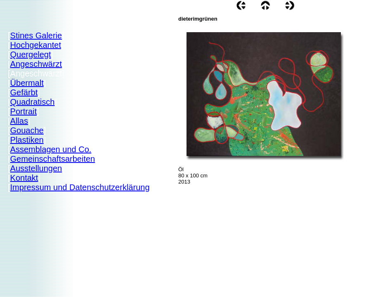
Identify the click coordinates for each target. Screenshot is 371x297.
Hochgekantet (35, 45)
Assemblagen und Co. (51, 149)
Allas (19, 120)
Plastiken (27, 139)
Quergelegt (30, 54)
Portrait (23, 111)
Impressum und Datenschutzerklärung (80, 187)
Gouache (27, 130)
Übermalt (27, 82)
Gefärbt (24, 92)
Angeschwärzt (36, 63)
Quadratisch (32, 101)
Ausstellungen (36, 168)
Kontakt (24, 177)
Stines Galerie (36, 35)
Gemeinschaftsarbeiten (52, 158)
